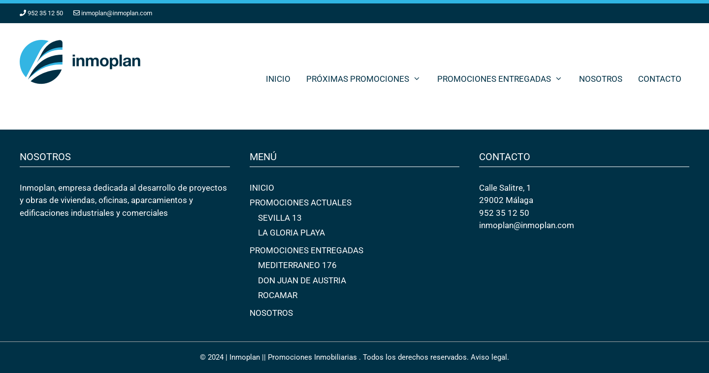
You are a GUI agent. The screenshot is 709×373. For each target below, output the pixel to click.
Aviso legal (489, 357)
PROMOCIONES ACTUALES (301, 202)
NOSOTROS (600, 79)
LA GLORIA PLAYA (291, 232)
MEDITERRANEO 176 (297, 265)
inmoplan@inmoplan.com (116, 13)
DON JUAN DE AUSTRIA (302, 280)
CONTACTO (659, 79)
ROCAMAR (277, 295)
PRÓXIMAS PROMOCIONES (367, 78)
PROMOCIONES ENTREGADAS (504, 78)
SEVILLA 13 (280, 218)
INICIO (278, 79)
